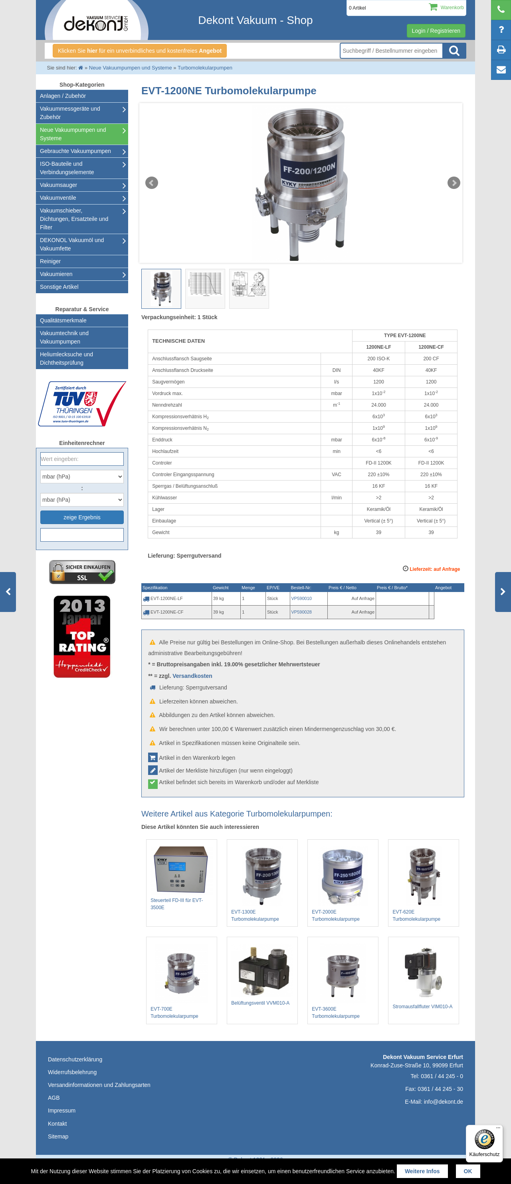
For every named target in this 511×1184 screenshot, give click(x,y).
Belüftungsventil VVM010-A (262, 975)
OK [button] (468, 1171)
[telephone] (501, 10)
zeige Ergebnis (82, 517)
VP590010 (301, 598)
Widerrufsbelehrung (72, 1072)
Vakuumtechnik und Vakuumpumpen (64, 337)
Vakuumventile (58, 198)
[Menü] (498, 1129)
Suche (454, 51)
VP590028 (301, 612)
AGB (54, 1098)
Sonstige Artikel (59, 287)
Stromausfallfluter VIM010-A (423, 976)
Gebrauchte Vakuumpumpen (75, 151)
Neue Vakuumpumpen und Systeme (73, 134)
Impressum (61, 1110)
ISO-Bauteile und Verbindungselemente (67, 168)
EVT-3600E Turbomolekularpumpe (343, 981)
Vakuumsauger (58, 185)
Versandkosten (192, 676)
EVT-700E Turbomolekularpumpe (182, 981)
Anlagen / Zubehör (63, 96)
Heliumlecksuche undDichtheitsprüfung (66, 358)
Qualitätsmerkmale (63, 320)
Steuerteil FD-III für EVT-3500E (182, 878)
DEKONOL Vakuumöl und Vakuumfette (72, 244)
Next (454, 183)
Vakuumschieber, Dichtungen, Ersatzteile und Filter (74, 218)
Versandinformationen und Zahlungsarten (99, 1085)
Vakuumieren (56, 274)
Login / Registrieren (436, 31)
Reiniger (50, 261)
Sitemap (58, 1136)
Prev (151, 183)
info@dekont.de (443, 1102)
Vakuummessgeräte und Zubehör (70, 112)
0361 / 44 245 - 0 (442, 1076)
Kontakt (57, 1123)
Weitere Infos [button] (422, 1171)
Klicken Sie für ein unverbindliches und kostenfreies (140, 51)
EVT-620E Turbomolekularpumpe (423, 884)
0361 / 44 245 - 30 (440, 1089)
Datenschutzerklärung (75, 1059)
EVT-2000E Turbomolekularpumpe (343, 884)
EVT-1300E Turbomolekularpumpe (262, 884)
